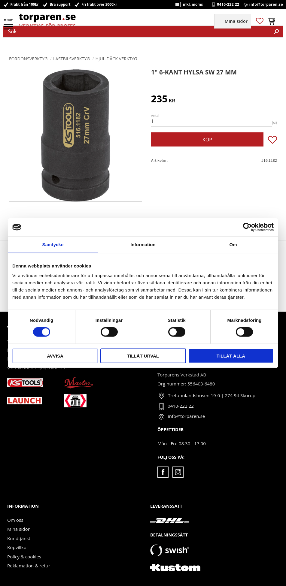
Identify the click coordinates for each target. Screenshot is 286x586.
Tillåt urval (143, 355)
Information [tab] (143, 244)
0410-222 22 (228, 4)
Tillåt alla (231, 355)
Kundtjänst (18, 538)
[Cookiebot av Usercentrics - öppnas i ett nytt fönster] (247, 227)
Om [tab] (233, 244)
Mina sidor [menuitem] (236, 21)
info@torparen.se (266, 4)
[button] (9, 28)
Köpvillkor (17, 547)
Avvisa (55, 355)
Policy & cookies (24, 557)
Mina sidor (18, 529)
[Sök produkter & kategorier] (136, 31)
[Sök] (276, 31)
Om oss (15, 520)
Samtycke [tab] (53, 244)
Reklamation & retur (28, 566)
